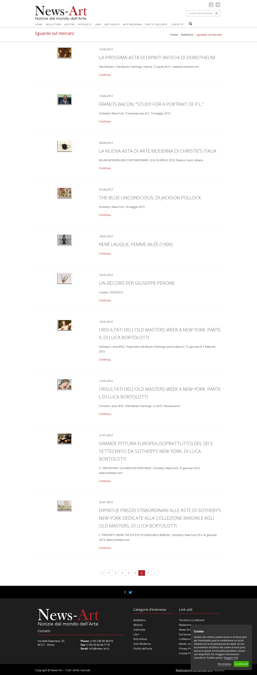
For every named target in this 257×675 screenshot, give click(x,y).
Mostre (69, 24)
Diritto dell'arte (142, 648)
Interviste (84, 24)
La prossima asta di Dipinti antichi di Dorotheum (157, 57)
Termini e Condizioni (191, 620)
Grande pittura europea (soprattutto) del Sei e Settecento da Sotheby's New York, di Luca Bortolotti (156, 451)
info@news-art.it (99, 648)
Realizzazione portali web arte (194, 670)
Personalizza (224, 663)
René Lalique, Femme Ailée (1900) (135, 244)
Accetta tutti (241, 664)
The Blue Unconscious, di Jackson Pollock (150, 197)
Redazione (185, 625)
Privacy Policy (187, 648)
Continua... (105, 75)
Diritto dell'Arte (156, 24)
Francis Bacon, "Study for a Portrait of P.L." (151, 104)
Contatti (177, 24)
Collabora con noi (190, 639)
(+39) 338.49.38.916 (101, 641)
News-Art (185, 629)
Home (38, 24)
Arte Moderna (132, 24)
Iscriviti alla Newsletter (203, 13)
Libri (98, 24)
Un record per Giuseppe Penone (137, 283)
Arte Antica (111, 24)
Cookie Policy (187, 653)
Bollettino (53, 24)
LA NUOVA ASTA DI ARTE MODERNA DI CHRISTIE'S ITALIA (157, 151)
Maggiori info (231, 657)
